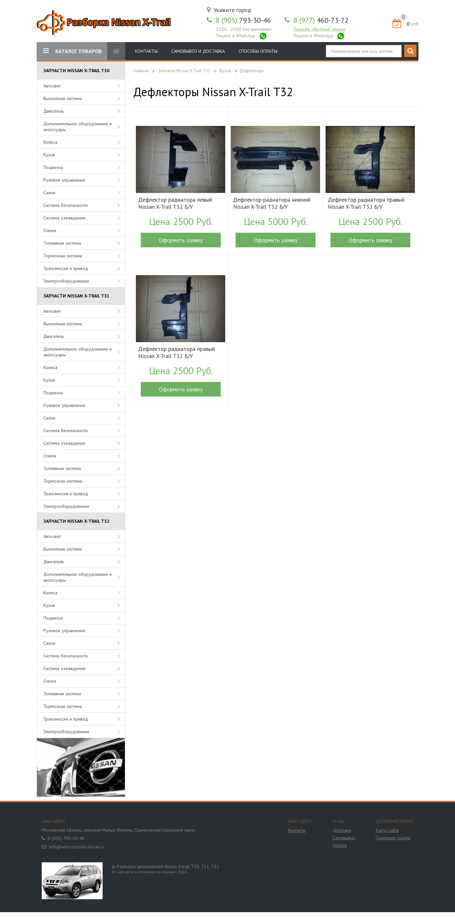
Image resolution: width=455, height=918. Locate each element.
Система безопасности (65, 205)
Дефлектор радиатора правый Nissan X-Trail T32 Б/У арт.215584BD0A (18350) (366, 204)
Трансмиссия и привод (65, 268)
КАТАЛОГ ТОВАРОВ (72, 50)
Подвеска (53, 167)
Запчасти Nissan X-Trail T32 (184, 70)
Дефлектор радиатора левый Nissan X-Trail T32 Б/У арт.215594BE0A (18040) (175, 204)
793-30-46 (243, 20)
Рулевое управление (64, 180)
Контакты (146, 51)
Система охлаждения (64, 218)
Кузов (49, 155)
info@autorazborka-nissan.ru (77, 847)
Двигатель (53, 111)
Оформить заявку (181, 240)
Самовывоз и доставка (198, 51)
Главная (141, 70)
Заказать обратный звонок (319, 29)
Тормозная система (62, 256)
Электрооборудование (66, 281)
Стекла (49, 230)
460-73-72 (321, 20)
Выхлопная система (62, 98)
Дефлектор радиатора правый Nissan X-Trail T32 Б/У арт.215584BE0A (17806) (176, 353)
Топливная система (62, 243)
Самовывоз (344, 838)
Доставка (342, 830)
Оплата (340, 845)
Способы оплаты (258, 51)
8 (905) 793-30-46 (66, 838)
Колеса (50, 142)
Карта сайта (387, 830)
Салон (49, 193)
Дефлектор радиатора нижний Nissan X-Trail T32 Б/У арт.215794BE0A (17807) (271, 204)
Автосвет (52, 86)
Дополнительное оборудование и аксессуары (77, 126)
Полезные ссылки (393, 838)
